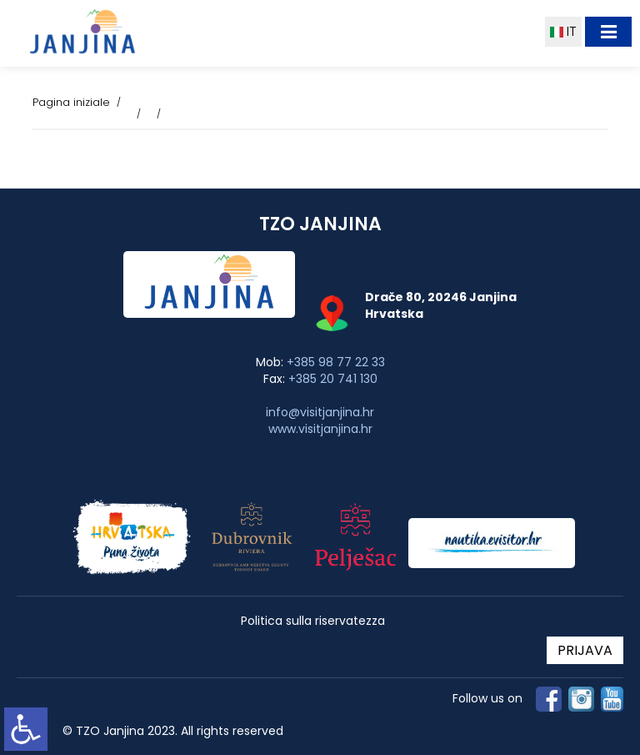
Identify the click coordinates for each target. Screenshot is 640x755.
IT (563, 31)
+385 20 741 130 (333, 378)
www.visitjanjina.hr (320, 428)
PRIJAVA (585, 650)
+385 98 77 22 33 (336, 362)
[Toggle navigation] (608, 32)
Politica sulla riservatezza (313, 621)
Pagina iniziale (71, 102)
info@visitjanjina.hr (320, 412)
